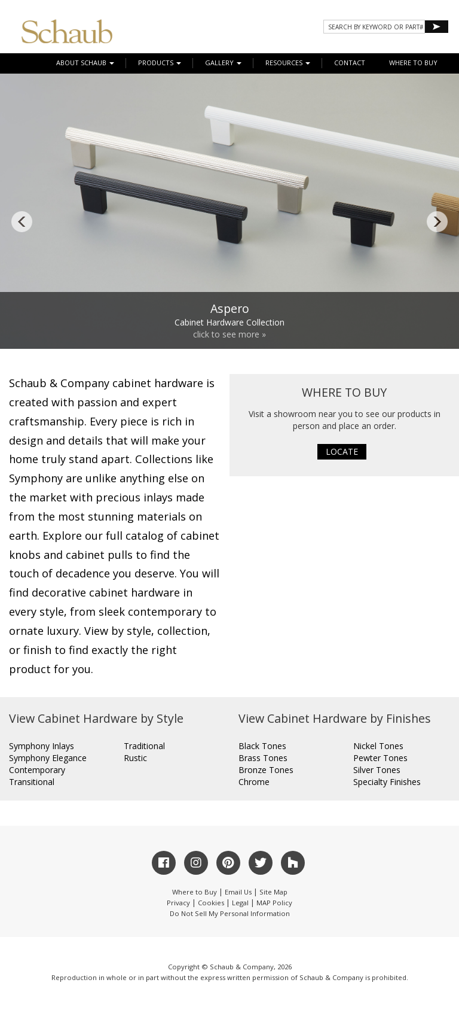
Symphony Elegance (48, 757)
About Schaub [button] (85, 62)
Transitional (31, 781)
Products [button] (159, 62)
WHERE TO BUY (413, 62)
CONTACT (349, 62)
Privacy (178, 902)
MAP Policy (274, 902)
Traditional (144, 746)
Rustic (135, 757)
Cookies (211, 902)
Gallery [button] (223, 62)
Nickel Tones (378, 746)
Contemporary (37, 769)
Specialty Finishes (387, 781)
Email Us (238, 891)
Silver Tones (376, 769)
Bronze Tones (265, 769)
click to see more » (229, 334)
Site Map (273, 891)
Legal (240, 902)
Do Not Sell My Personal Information (230, 913)
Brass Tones (262, 757)
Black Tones (262, 746)
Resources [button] (287, 62)
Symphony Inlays (41, 746)
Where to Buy (194, 891)
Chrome (254, 781)
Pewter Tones (380, 757)
